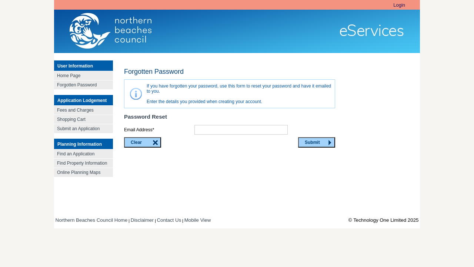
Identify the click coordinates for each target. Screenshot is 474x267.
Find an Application (75, 153)
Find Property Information (82, 163)
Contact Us (169, 220)
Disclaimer (142, 220)
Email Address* (139, 129)
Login (399, 5)
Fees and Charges (75, 110)
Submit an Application (78, 128)
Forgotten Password (77, 85)
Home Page (68, 75)
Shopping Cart (71, 119)
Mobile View (197, 220)
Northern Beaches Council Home (92, 220)
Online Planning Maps (78, 172)
